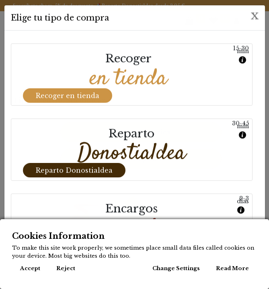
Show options (141, 159)
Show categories (141, 132)
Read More (232, 268)
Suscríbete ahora (32, 5)
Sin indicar (89, 100)
